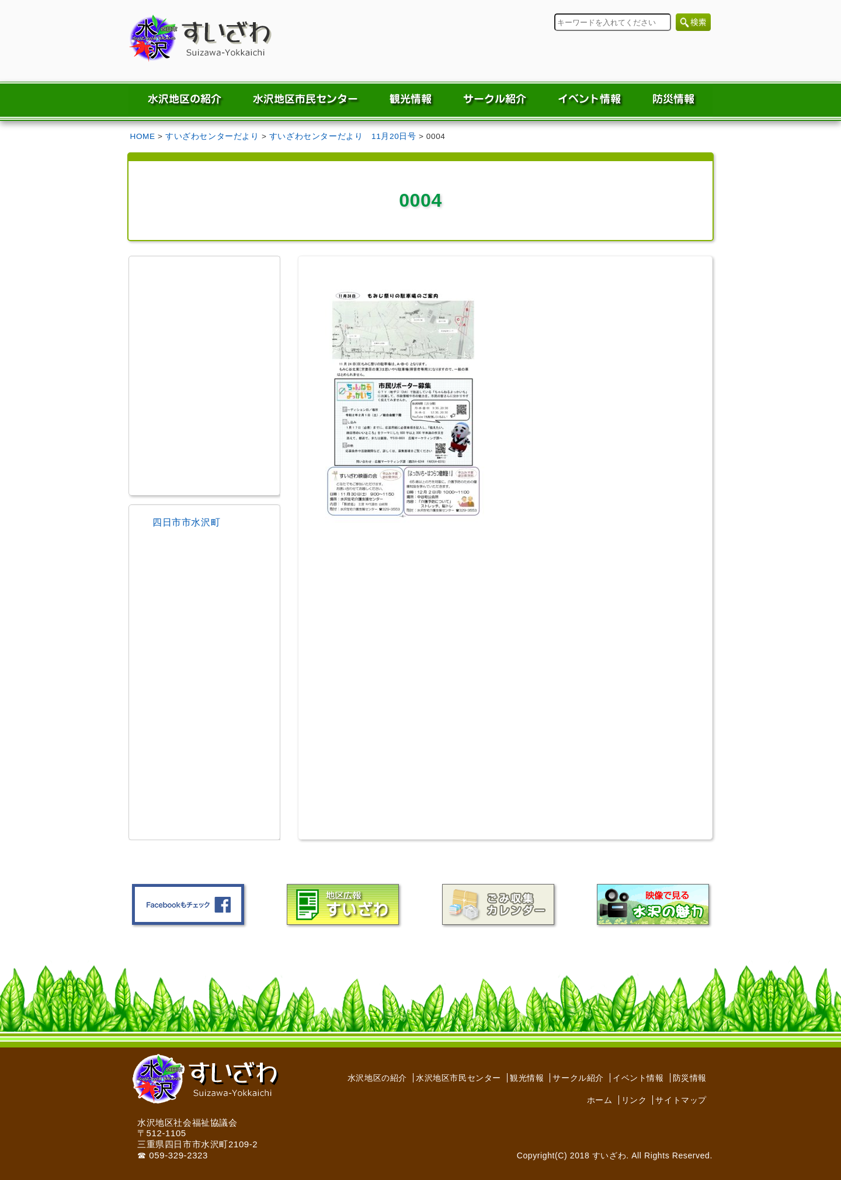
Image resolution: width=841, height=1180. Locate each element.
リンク (634, 1100)
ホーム (600, 1100)
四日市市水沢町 (186, 522)
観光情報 (527, 1077)
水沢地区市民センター (458, 1077)
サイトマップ (681, 1100)
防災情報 (690, 1077)
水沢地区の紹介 (377, 1077)
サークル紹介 (578, 1077)
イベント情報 (638, 1077)
